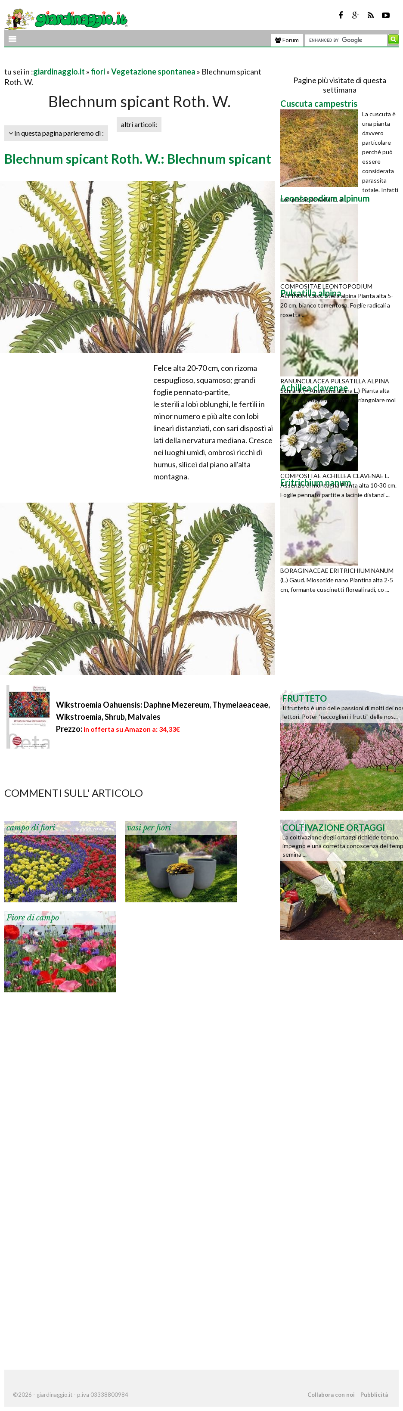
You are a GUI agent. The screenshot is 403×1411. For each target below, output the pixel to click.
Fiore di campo (32, 918)
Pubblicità (374, 1394)
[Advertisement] (105, 61)
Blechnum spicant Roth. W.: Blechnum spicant (137, 158)
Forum (287, 40)
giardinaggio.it (59, 71)
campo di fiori (30, 828)
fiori (98, 71)
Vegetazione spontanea (153, 71)
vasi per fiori (149, 828)
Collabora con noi (331, 1394)
